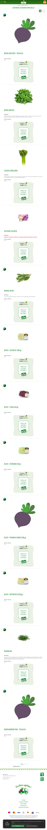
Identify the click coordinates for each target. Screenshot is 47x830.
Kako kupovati (23, 813)
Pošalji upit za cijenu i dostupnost (23, 72)
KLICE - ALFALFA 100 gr (13, 353)
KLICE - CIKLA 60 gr (12, 411)
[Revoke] (31, 826)
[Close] (18, 826)
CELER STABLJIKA (11, 172)
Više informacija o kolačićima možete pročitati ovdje (21, 823)
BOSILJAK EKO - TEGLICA (14, 53)
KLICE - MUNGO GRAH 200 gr (16, 542)
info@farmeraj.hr (8, 785)
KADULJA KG (9, 293)
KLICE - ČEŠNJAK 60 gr (13, 468)
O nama (23, 808)
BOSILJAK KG (9, 111)
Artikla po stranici (16, 774)
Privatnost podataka (23, 810)
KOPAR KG (8, 657)
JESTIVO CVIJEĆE (11, 233)
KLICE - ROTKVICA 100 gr (14, 600)
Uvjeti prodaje (24, 811)
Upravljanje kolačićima (23, 815)
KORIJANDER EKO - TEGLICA (15, 736)
